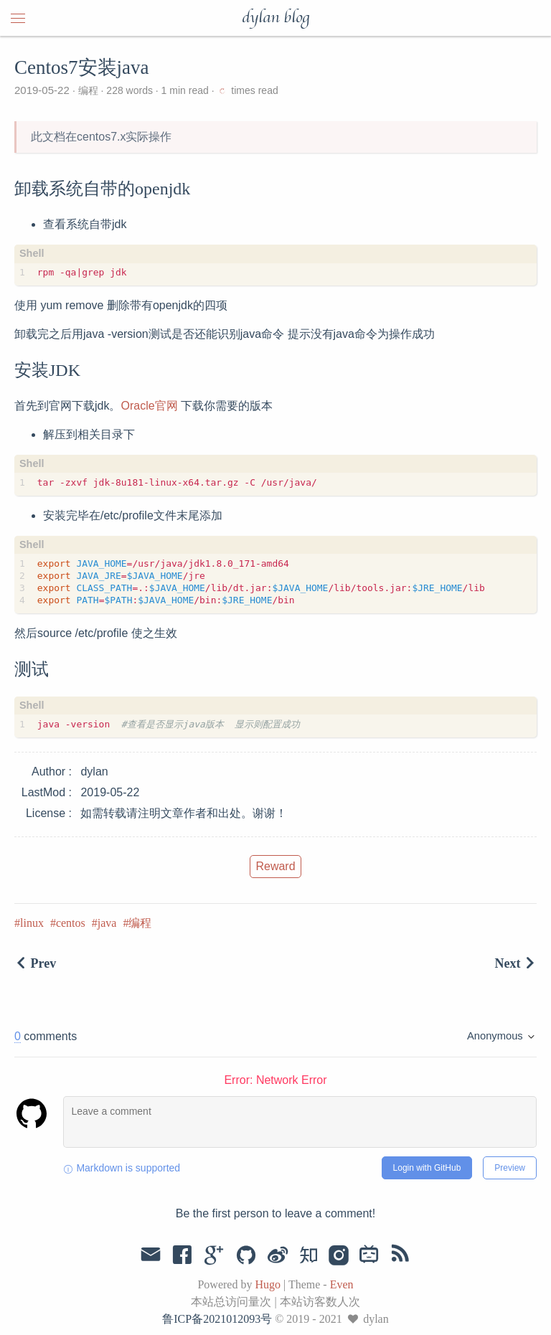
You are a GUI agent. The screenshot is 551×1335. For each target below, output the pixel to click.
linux (32, 923)
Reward (275, 866)
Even (342, 1284)
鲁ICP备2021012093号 (217, 1319)
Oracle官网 (149, 406)
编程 (88, 90)
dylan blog (275, 18)
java (107, 923)
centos (70, 923)
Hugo (268, 1284)
